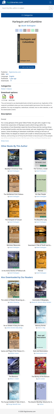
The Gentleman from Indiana (13, 194)
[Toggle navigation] (50, 2)
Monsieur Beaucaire (13, 245)
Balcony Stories (40, 326)
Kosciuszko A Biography (40, 300)
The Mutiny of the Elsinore (40, 377)
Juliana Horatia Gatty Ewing (14, 328)
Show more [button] (5, 141)
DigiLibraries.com (15, 72)
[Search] (25, 8)
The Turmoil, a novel (40, 169)
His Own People (40, 194)
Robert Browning (14, 302)
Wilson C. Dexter (14, 379)
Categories (27, 15)
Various (41, 404)
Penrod (40, 271)
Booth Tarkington (28, 25)
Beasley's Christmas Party (13, 169)
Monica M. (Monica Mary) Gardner (41, 302)
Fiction (3, 89)
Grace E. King (41, 328)
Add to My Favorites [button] (27, 67)
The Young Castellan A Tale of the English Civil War (18, 402)
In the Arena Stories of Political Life (13, 271)
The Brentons (13, 377)
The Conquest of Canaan (13, 220)
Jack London (41, 379)
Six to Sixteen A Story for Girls (13, 326)
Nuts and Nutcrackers (40, 351)
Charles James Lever (41, 353)
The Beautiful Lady (40, 220)
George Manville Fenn (14, 404)
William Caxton (14, 353)
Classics (9, 89)
